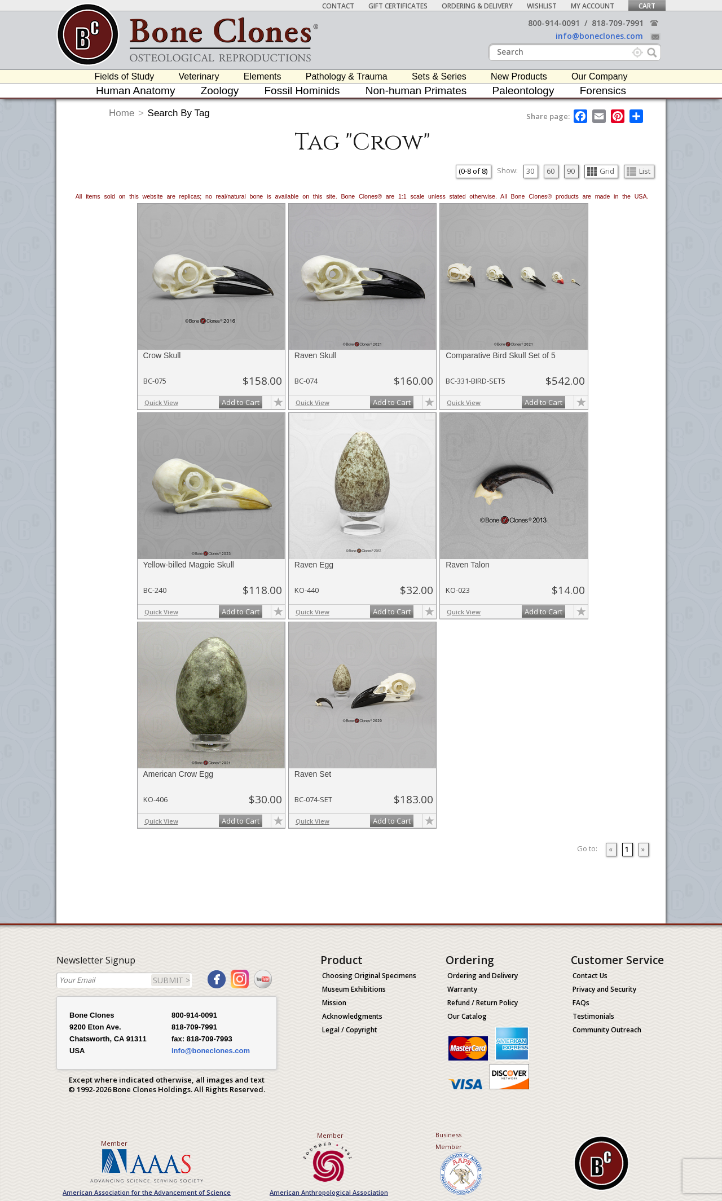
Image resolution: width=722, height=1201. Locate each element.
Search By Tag (179, 113)
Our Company (599, 76)
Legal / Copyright (349, 1030)
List (638, 171)
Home (121, 113)
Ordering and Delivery (482, 975)
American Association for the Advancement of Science (147, 1192)
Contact (338, 6)
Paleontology (523, 90)
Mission (334, 1003)
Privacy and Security (604, 989)
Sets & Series (439, 76)
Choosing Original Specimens (369, 975)
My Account (592, 6)
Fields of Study (125, 76)
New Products (519, 76)
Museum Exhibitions (354, 989)
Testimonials (593, 1016)
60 (550, 171)
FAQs (581, 1003)
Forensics (603, 90)
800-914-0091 (554, 22)
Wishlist (542, 6)
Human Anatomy (135, 90)
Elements (262, 76)
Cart (647, 6)
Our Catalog (467, 1016)
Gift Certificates (398, 6)
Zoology (220, 90)
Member (114, 1143)
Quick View (161, 402)
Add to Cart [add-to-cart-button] (240, 402)
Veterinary (199, 76)
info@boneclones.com (599, 35)
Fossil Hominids (302, 90)
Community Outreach (607, 1030)
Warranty (462, 989)
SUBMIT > (171, 980)
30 (530, 171)
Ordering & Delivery (477, 6)
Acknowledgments (352, 1016)
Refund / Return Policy (482, 1003)
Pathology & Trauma (347, 76)
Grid (600, 171)
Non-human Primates (416, 90)
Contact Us (590, 975)
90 (571, 171)
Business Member (448, 1140)
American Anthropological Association (329, 1192)
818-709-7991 (618, 22)
